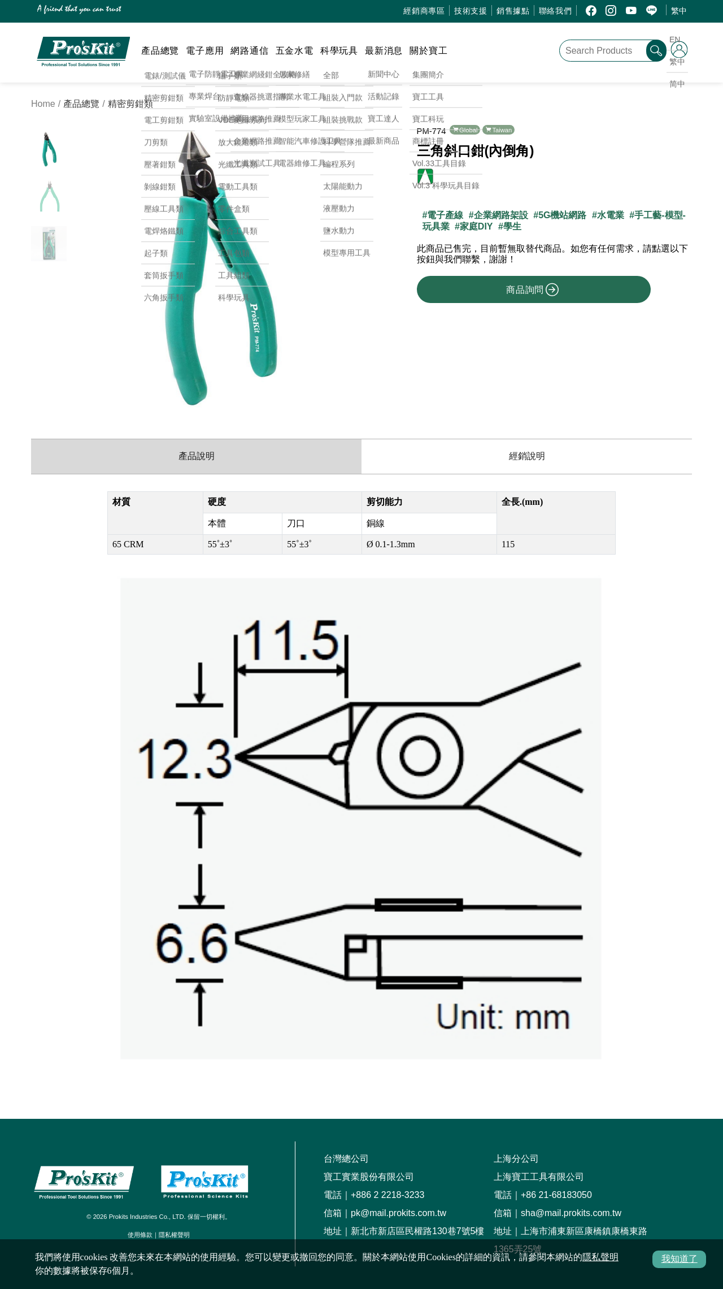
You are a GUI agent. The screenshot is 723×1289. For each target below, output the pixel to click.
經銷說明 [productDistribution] (527, 456)
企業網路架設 (501, 215)
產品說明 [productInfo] (196, 456)
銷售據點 (513, 10)
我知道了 (679, 1259)
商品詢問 (532, 289)
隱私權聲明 (174, 1234)
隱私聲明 (600, 1257)
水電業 (610, 215)
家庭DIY (476, 226)
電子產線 (445, 215)
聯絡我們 (555, 10)
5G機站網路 (562, 215)
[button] (344, 266)
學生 (512, 226)
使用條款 (140, 1234)
